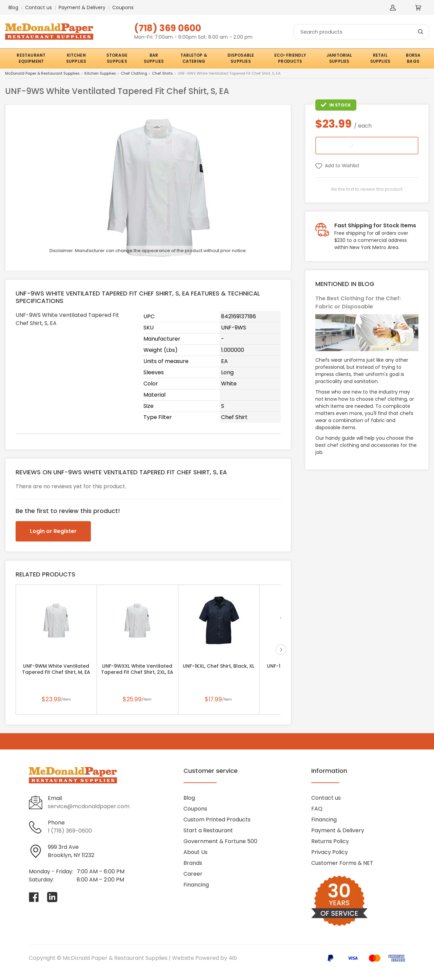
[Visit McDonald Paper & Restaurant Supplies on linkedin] (52, 897)
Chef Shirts (162, 73)
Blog (13, 7)
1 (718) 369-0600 (70, 831)
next (281, 649)
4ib (233, 958)
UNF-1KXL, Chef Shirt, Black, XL (218, 666)
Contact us (38, 7)
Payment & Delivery (82, 7)
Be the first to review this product (366, 189)
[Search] (361, 31)
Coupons (123, 7)
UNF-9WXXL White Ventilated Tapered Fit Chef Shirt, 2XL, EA (137, 669)
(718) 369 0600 (167, 28)
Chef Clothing (134, 73)
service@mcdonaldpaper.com (89, 806)
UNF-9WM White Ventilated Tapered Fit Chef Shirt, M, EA (56, 669)
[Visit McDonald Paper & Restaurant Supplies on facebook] (34, 897)
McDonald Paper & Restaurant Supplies (42, 73)
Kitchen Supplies (100, 73)
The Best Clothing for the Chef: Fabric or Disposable (358, 302)
